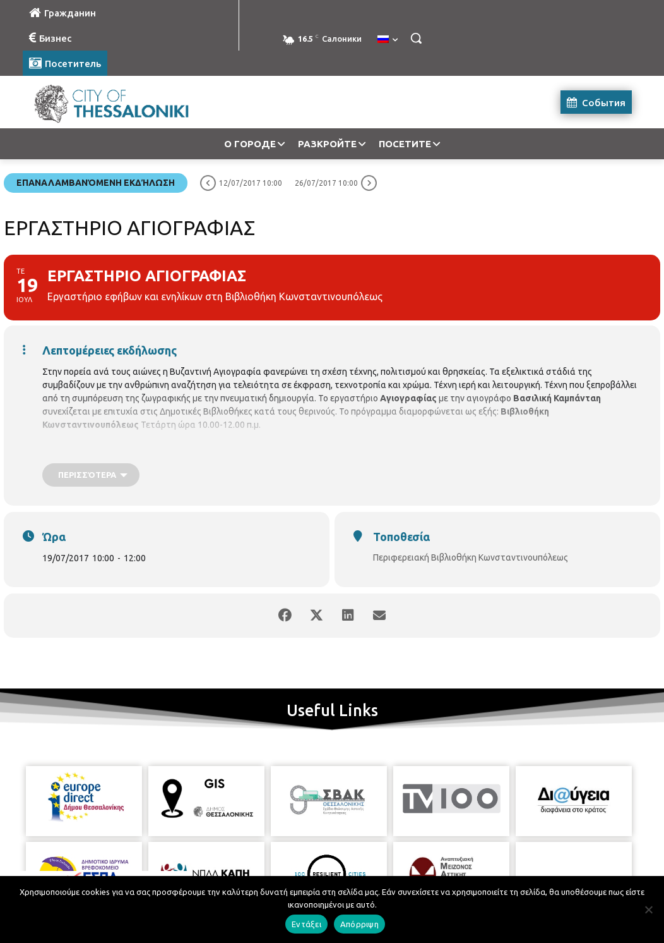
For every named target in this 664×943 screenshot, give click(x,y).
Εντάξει (306, 924)
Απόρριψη (359, 924)
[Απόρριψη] (648, 909)
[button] (416, 38)
